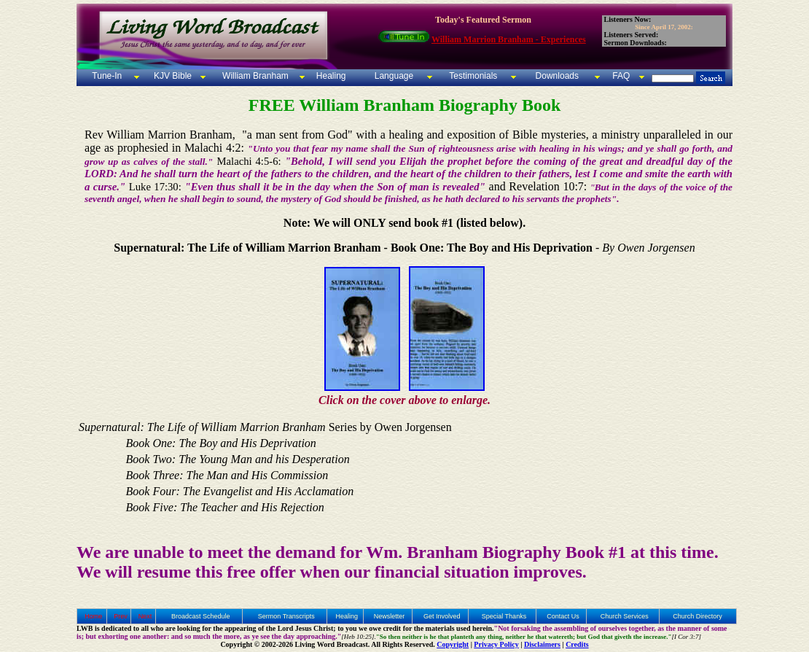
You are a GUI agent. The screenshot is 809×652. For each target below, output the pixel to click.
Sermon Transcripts (286, 616)
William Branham (254, 76)
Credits (577, 644)
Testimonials (473, 76)
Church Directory (697, 616)
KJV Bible (172, 76)
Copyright (453, 644)
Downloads (557, 76)
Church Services (625, 616)
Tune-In (107, 76)
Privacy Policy (496, 644)
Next (145, 616)
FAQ (621, 76)
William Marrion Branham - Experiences (508, 39)
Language (392, 76)
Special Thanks (504, 616)
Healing (329, 76)
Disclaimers (542, 644)
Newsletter (389, 616)
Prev (121, 616)
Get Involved (442, 616)
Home (93, 616)
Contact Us (563, 616)
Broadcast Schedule (200, 616)
